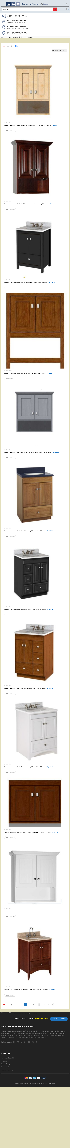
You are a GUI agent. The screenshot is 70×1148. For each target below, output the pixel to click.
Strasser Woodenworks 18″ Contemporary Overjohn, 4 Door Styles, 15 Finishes (31, 125)
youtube (32, 1042)
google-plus (25, 1042)
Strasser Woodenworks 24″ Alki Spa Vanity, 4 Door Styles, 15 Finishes (28, 373)
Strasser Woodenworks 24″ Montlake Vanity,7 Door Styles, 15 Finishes (28, 531)
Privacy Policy (5, 1067)
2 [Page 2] (29, 1005)
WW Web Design (50, 1083)
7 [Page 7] (48, 1005)
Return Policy (5, 1064)
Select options (10, 130)
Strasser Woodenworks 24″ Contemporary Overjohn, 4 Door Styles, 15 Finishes (31, 452)
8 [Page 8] (52, 1005)
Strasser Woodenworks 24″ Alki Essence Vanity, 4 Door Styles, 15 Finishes (29, 283)
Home (3, 37)
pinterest (29, 1042)
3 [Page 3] (33, 1005)
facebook (14, 1042)
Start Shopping (59, 1019)
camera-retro (18, 1042)
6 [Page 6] (44, 1005)
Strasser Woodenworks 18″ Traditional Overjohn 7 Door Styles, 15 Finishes (29, 204)
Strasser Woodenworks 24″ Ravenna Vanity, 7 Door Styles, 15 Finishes (28, 767)
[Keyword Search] (27, 9)
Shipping (4, 1061)
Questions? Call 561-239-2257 (16, 32)
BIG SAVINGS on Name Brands (16, 21)
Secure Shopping (7, 1070)
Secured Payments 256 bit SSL (16, 26)
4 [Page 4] (37, 1005)
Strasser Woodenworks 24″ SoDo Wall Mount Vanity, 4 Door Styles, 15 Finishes (31, 832)
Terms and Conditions (8, 1058)
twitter (21, 1042)
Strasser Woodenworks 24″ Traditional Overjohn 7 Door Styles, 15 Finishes (29, 911)
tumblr (36, 1042)
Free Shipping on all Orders (16, 15)
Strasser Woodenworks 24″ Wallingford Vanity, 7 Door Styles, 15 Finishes (29, 990)
